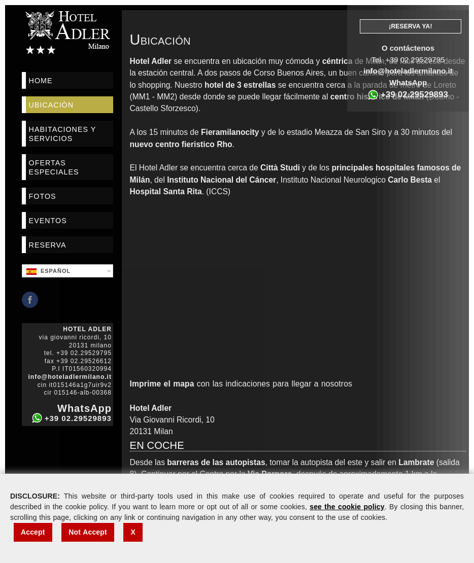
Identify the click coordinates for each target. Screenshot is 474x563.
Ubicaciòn (51, 105)
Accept (33, 532)
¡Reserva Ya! (410, 26)
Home (41, 81)
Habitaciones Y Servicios (62, 134)
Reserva (47, 245)
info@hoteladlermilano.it (407, 70)
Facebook (30, 300)
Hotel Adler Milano (67, 32)
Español (48, 271)
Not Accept (88, 532)
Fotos (42, 196)
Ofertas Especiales (54, 167)
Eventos (48, 221)
